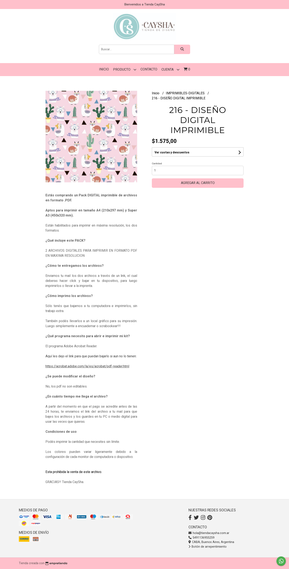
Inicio (104, 69)
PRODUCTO (124, 69)
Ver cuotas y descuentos (172, 152)
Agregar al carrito (198, 182)
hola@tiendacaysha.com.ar (208, 533)
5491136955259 (201, 537)
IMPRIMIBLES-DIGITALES (185, 93)
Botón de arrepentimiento (207, 546)
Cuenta (170, 69)
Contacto (149, 69)
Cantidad (157, 163)
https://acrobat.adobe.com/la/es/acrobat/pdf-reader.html (87, 366)
